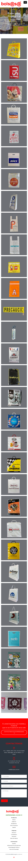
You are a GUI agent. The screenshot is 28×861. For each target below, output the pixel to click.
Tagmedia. (20, 854)
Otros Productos (14, 825)
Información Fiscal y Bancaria (14, 845)
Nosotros (14, 832)
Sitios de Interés (14, 838)
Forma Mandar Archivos (14, 847)
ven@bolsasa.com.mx (14, 769)
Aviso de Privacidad (14, 849)
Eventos (14, 843)
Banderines (14, 823)
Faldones (14, 821)
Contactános (14, 834)
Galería (14, 827)
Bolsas (14, 819)
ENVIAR (4, 800)
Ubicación (14, 836)
